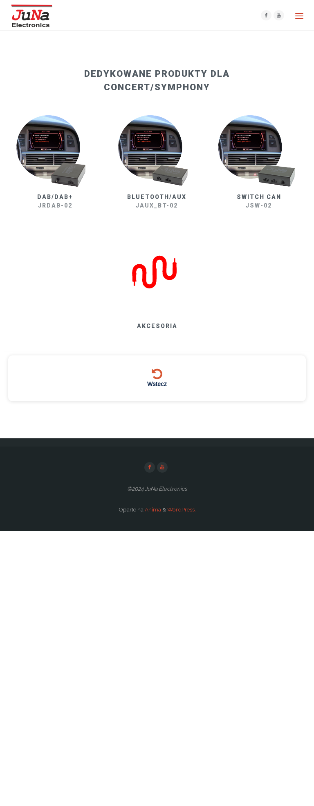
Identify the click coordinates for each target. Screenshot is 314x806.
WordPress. (181, 509)
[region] (157, 233)
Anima (152, 509)
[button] (157, 79)
